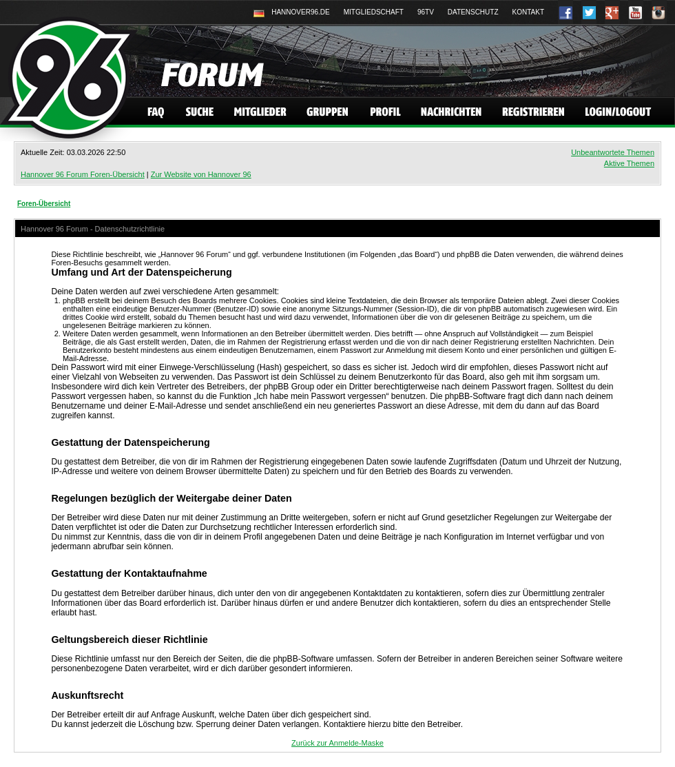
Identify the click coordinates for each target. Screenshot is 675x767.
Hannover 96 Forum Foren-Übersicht (83, 174)
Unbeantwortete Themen (612, 152)
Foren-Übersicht (43, 203)
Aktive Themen (629, 163)
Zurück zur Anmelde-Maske (337, 743)
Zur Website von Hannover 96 (201, 174)
